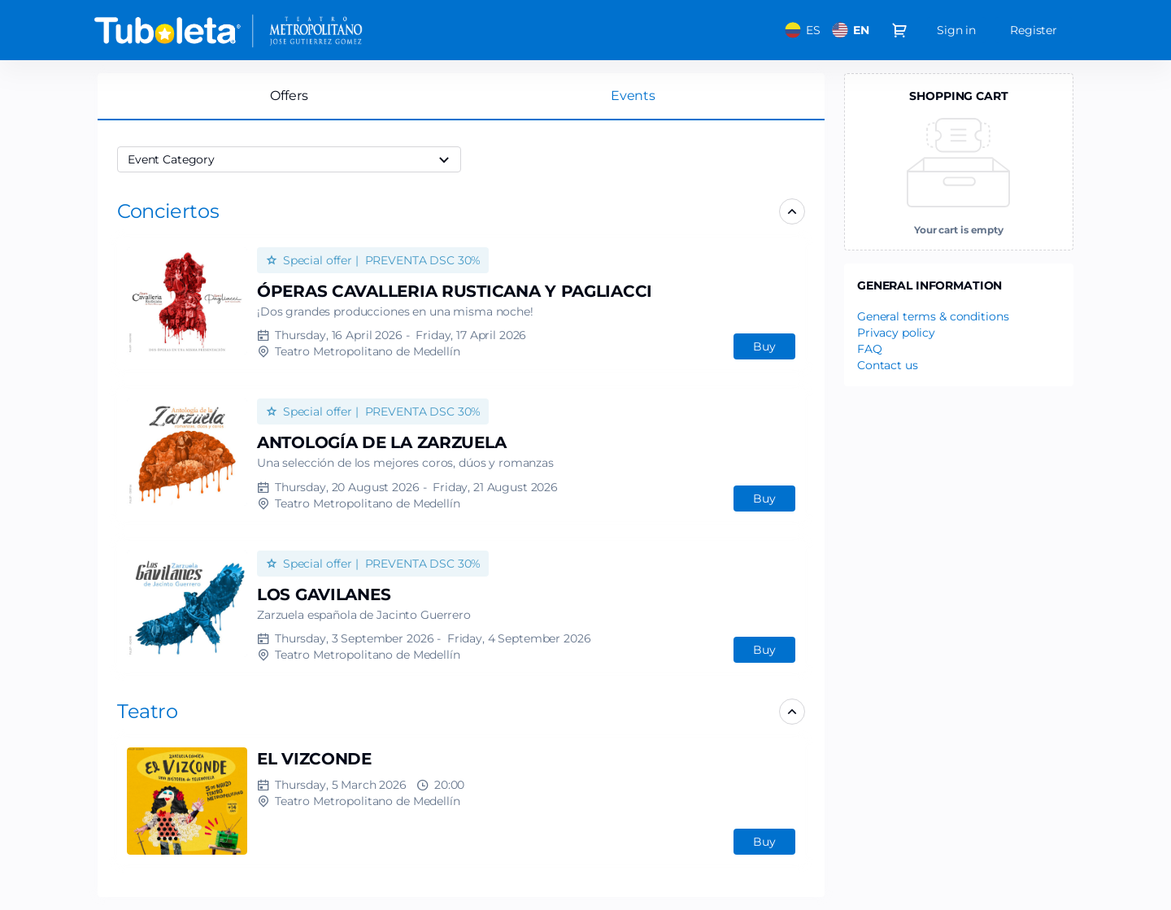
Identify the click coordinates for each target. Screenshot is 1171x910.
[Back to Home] (252, 30)
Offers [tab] (288, 95)
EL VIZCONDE (314, 758)
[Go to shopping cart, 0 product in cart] (899, 30)
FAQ (869, 349)
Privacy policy (896, 332)
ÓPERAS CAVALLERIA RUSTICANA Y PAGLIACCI (454, 291)
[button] (168, 211)
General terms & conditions (932, 316)
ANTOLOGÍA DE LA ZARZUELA (381, 442)
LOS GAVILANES (323, 594)
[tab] (633, 96)
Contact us (887, 365)
